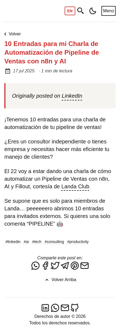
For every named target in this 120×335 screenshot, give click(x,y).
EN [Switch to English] (70, 11)
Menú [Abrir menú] (108, 10)
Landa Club (75, 186)
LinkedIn (72, 96)
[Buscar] (80, 11)
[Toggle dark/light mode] (92, 10)
